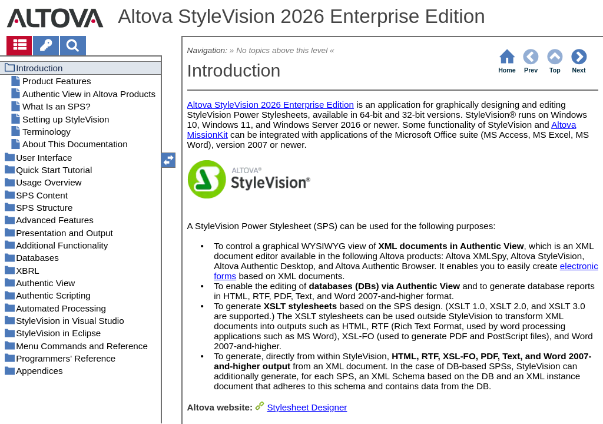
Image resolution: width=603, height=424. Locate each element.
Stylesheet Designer (307, 407)
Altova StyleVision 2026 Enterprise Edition (270, 105)
